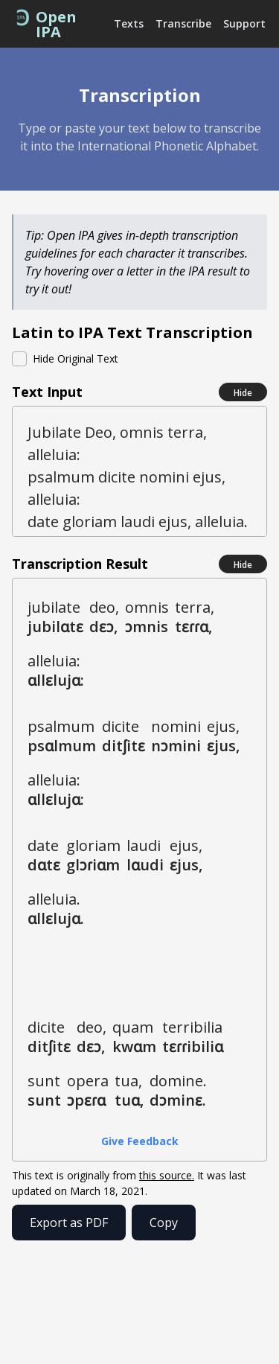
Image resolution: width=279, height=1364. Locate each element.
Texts (129, 23)
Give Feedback (140, 1141)
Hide (243, 392)
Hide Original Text (75, 358)
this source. (166, 1175)
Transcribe (183, 23)
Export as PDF (69, 1222)
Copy (164, 1222)
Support (244, 23)
